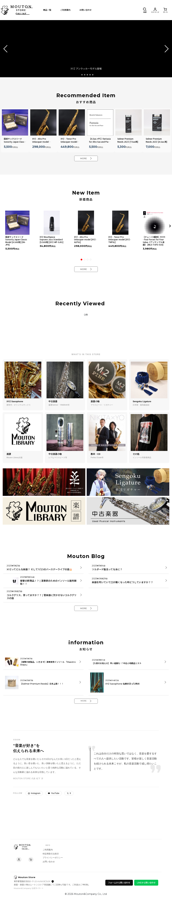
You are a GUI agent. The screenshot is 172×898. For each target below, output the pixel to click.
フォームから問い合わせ (119, 882)
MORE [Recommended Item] (86, 159)
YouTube (53, 805)
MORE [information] (86, 712)
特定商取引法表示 (54, 851)
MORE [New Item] (86, 271)
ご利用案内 (51, 847)
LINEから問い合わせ (146, 882)
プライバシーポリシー (56, 855)
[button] (143, 10)
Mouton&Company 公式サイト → (28, 888)
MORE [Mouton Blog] (86, 610)
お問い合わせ (52, 859)
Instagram (34, 805)
